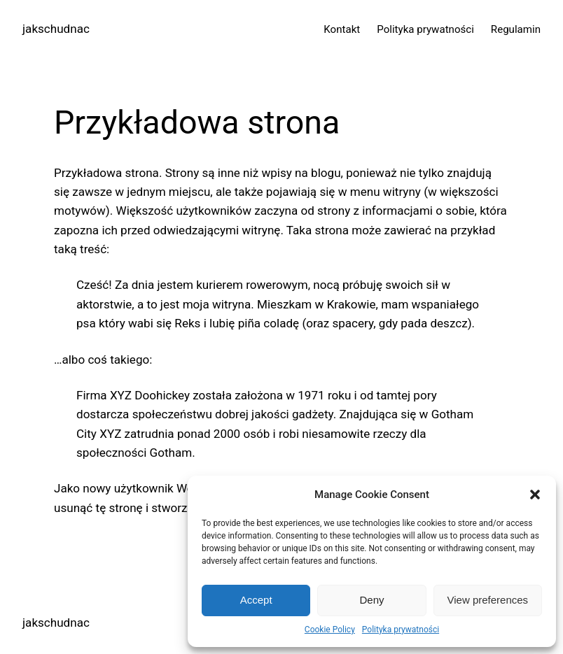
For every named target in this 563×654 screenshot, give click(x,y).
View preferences (488, 600)
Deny (371, 600)
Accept (256, 600)
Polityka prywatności (400, 629)
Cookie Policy (330, 629)
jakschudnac (56, 29)
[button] (535, 495)
